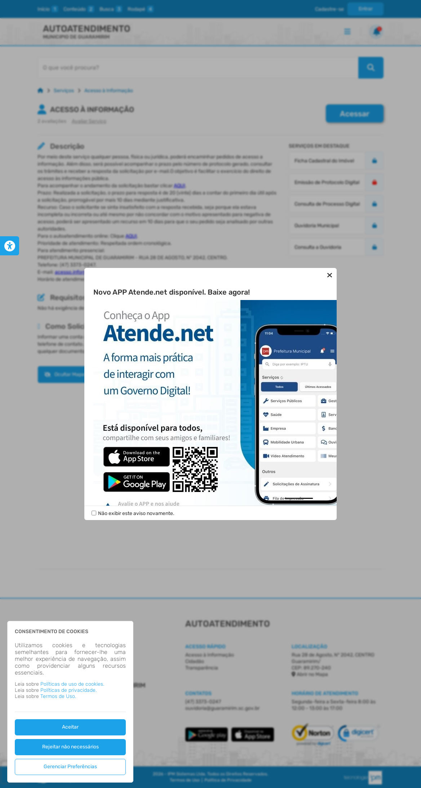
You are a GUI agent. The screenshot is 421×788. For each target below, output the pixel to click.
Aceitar (70, 727)
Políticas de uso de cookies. (72, 684)
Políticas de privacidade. (68, 690)
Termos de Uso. (58, 696)
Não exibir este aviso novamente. (136, 513)
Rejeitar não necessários (70, 747)
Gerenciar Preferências (70, 767)
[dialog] (70, 702)
